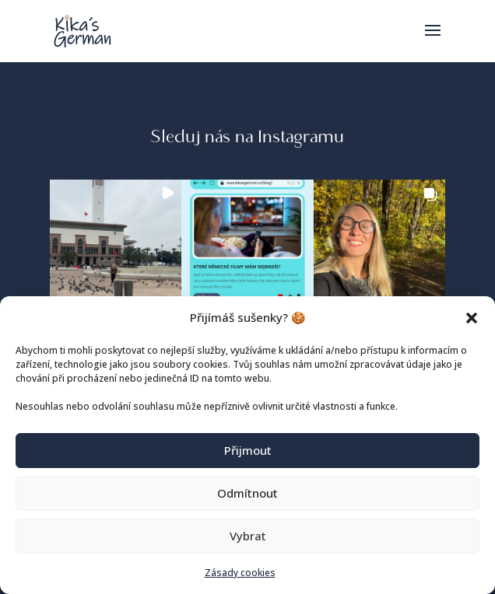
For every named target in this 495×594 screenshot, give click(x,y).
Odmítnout (247, 493)
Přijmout (248, 450)
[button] (471, 318)
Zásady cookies (240, 572)
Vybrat (248, 535)
